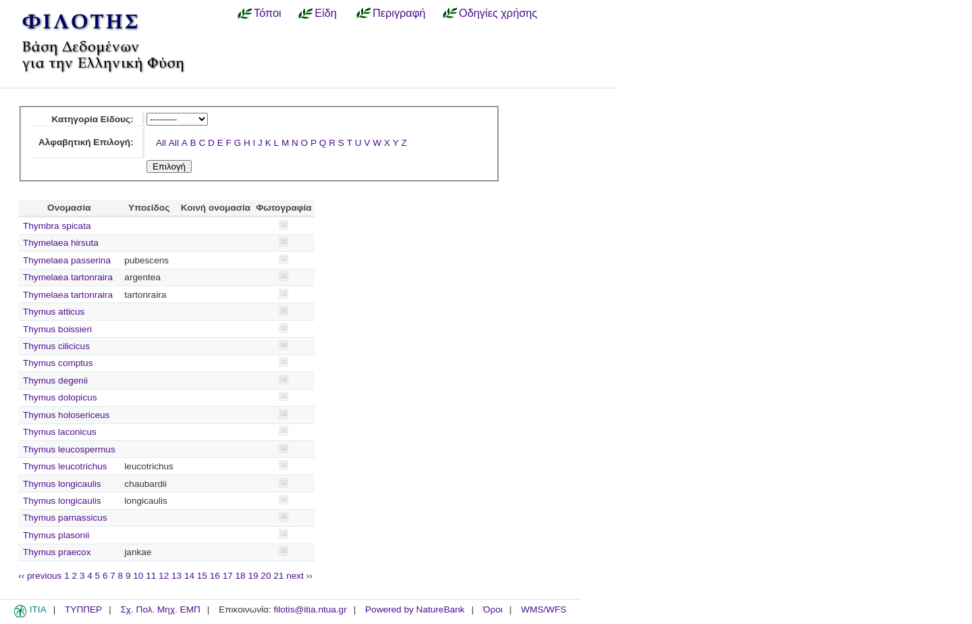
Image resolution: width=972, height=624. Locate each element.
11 (151, 576)
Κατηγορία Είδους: (92, 119)
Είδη (326, 13)
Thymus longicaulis (62, 484)
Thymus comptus (58, 363)
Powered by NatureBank (414, 609)
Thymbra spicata (56, 226)
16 (215, 576)
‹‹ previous (39, 576)
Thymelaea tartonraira (68, 277)
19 (253, 576)
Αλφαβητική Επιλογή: (86, 142)
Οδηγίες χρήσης (498, 13)
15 (202, 576)
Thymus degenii (55, 380)
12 (164, 576)
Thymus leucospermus (69, 449)
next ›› (299, 576)
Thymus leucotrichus (65, 466)
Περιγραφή (399, 13)
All (161, 143)
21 (278, 576)
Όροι (493, 609)
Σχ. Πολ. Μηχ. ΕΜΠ (160, 609)
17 (228, 576)
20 (266, 576)
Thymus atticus (53, 312)
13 (176, 576)
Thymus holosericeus (66, 415)
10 (138, 576)
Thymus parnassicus (65, 518)
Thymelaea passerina (67, 260)
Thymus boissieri (57, 329)
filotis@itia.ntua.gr (309, 609)
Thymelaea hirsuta (61, 243)
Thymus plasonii (56, 535)
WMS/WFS (543, 609)
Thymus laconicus (60, 432)
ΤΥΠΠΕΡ (83, 609)
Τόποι (267, 13)
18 (241, 576)
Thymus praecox (56, 552)
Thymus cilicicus (56, 346)
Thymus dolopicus (60, 397)
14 (189, 576)
